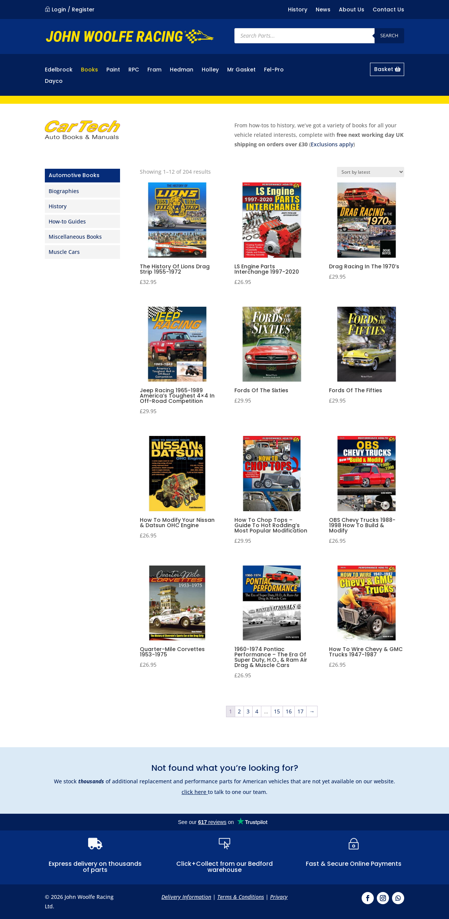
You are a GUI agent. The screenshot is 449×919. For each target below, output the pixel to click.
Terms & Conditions (240, 896)
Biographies (64, 191)
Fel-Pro (274, 70)
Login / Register (73, 9)
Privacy (279, 896)
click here (195, 791)
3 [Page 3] (248, 711)
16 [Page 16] (289, 711)
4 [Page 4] (256, 711)
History (297, 10)
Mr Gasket (241, 70)
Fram (154, 70)
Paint (113, 70)
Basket (383, 69)
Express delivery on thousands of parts (95, 866)
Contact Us (388, 10)
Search (389, 35)
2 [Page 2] (239, 711)
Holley (210, 70)
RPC (133, 70)
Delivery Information (186, 896)
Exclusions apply (332, 144)
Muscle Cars (64, 251)
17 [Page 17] (300, 711)
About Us (351, 10)
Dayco (54, 81)
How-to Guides (67, 221)
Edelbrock (59, 70)
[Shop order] (370, 172)
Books (89, 70)
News (323, 10)
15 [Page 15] (277, 711)
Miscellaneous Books (75, 236)
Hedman (181, 70)
